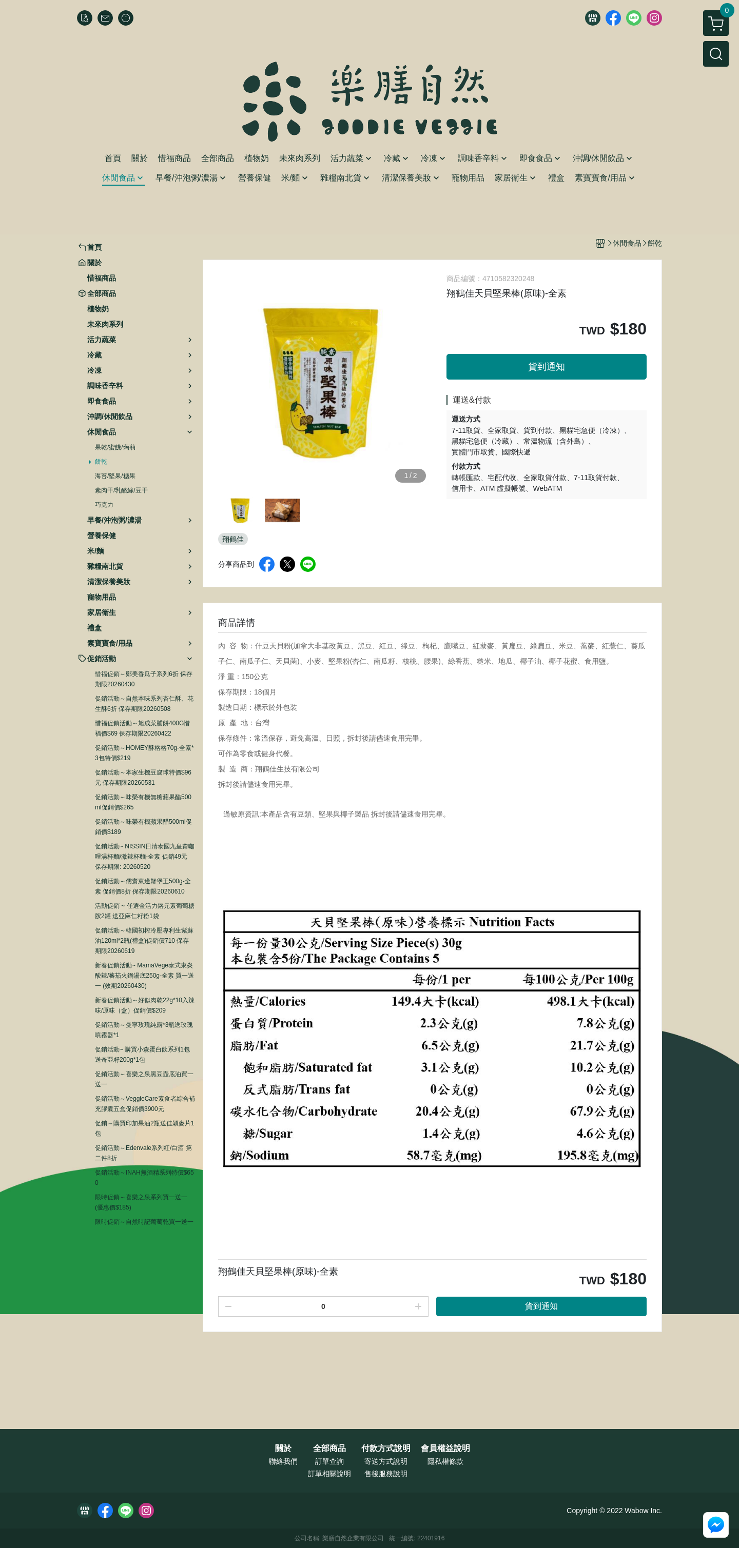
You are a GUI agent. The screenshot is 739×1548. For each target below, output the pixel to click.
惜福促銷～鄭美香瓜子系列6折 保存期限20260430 (143, 679)
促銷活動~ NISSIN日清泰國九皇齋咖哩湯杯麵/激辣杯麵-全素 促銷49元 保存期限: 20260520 (145, 856)
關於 (283, 1448)
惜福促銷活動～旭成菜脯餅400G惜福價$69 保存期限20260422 (142, 728)
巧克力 (104, 504)
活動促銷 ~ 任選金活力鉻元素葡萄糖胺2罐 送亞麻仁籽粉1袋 (145, 911)
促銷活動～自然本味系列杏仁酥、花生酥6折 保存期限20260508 (144, 703)
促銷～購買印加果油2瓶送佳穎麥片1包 (144, 1128)
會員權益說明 (445, 1448)
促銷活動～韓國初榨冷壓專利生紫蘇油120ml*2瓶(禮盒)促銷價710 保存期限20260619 (144, 941)
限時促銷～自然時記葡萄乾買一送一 (144, 1221)
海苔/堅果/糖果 (115, 476)
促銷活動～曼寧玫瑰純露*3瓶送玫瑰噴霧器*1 (144, 1030)
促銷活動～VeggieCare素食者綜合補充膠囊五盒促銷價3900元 (145, 1104)
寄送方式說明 (385, 1461)
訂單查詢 (329, 1461)
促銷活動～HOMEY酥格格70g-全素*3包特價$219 (144, 753)
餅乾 (101, 461)
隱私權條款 (445, 1461)
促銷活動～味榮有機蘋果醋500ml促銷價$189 (143, 827)
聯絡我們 (283, 1461)
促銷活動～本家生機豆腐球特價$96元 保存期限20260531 (143, 777)
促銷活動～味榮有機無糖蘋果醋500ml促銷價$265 (143, 802)
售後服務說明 (385, 1473)
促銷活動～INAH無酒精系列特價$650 (144, 1177)
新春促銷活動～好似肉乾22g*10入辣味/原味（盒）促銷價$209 (145, 1005)
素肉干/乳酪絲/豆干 (121, 490)
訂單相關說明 (329, 1473)
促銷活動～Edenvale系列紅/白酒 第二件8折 (143, 1153)
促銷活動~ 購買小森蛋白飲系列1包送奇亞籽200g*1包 (142, 1054)
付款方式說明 (386, 1448)
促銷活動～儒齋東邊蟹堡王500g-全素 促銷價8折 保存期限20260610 (143, 886)
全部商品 (329, 1448)
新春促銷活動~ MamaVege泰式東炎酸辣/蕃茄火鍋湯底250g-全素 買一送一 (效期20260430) (144, 975)
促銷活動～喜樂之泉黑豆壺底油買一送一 (144, 1079)
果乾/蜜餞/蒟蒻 (115, 447)
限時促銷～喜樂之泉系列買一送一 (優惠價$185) (141, 1202)
